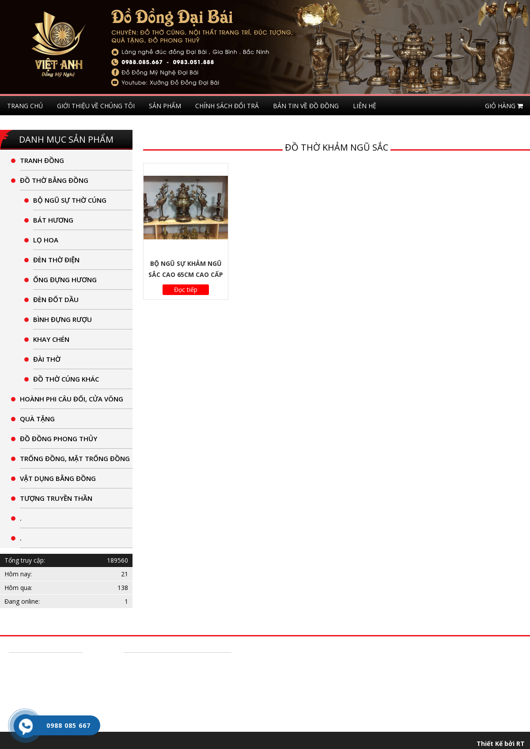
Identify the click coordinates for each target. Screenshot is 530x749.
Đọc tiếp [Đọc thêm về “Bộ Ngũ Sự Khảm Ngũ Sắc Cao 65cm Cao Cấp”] (185, 289)
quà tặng (37, 418)
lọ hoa (45, 239)
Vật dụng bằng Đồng (58, 478)
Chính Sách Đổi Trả (39, 676)
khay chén (51, 339)
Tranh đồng (42, 160)
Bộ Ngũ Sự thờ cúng (69, 200)
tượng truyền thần (56, 498)
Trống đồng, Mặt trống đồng (75, 458)
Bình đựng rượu (62, 319)
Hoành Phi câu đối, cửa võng (71, 398)
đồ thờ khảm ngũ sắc (336, 147)
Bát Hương (53, 220)
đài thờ (47, 359)
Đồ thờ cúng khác (66, 378)
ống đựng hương (65, 279)
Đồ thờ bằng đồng (54, 180)
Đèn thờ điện (56, 259)
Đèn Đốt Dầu (56, 299)
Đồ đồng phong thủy (58, 438)
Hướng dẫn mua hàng (43, 662)
